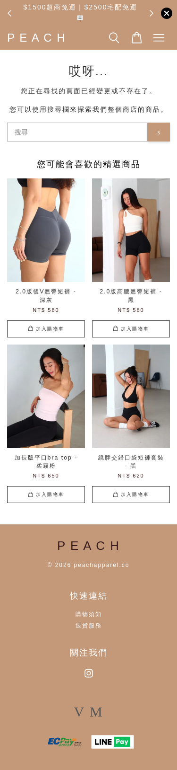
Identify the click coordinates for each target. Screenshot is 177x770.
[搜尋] (77, 132)
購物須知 (89, 614)
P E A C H (36, 37)
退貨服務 (89, 625)
